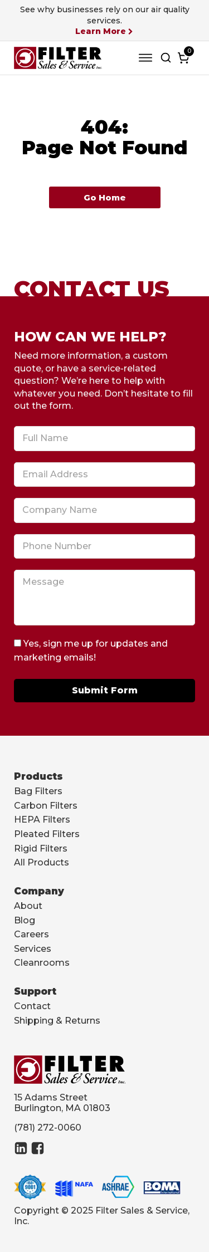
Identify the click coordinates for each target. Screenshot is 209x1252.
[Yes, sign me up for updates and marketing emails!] (17, 643)
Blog (24, 920)
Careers (31, 934)
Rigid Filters (40, 848)
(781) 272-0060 (47, 1127)
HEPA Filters (42, 819)
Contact (32, 1006)
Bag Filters (38, 791)
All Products (41, 862)
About (28, 906)
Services (32, 948)
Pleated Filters (47, 834)
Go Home (105, 197)
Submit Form (105, 690)
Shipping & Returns (57, 1020)
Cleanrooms (42, 962)
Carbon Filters (45, 805)
